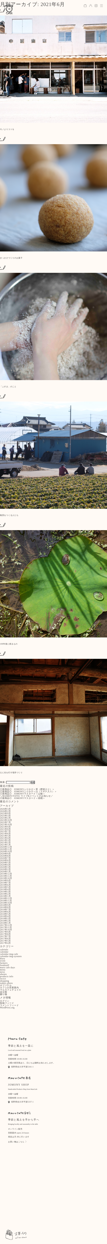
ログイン (4, 1001)
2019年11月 (6, 876)
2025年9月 (5, 813)
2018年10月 (6, 903)
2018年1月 (5, 923)
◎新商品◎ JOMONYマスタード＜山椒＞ (22, 793)
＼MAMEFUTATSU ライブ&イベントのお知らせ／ (26, 796)
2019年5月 (5, 887)
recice (3, 978)
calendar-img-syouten (11, 956)
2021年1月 (5, 844)
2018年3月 (5, 918)
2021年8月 (5, 829)
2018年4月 (5, 916)
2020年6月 (5, 860)
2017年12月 (6, 925)
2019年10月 (6, 878)
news (2, 972)
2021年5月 (5, 836)
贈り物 (3, 994)
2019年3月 (5, 891)
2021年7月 (5, 831)
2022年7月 (5, 822)
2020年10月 (6, 851)
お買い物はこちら (17, 1142)
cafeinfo (4, 949)
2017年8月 (5, 934)
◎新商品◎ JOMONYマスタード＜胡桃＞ (22, 798)
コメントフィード (9, 1005)
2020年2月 (5, 869)
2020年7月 (5, 858)
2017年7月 (5, 936)
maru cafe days (7, 967)
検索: (2, 782)
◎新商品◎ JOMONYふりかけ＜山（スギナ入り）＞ (28, 791)
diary (2, 958)
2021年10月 (6, 824)
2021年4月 (5, 838)
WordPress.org (7, 1007)
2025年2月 (5, 818)
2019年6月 (5, 885)
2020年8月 (5, 856)
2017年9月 (5, 932)
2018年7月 (5, 909)
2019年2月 (5, 894)
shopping (4, 981)
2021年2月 (5, 842)
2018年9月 (5, 905)
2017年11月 (6, 927)
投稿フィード (7, 1003)
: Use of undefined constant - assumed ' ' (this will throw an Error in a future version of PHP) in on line (53, 68)
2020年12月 (6, 847)
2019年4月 (5, 889)
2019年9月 (5, 880)
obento (3, 974)
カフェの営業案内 (9, 987)
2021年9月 (5, 827)
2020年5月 (5, 862)
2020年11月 (6, 849)
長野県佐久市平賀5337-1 (21, 1102)
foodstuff (4, 965)
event (2, 961)
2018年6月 (5, 912)
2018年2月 (5, 920)
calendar (4, 952)
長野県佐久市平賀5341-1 (21, 1067)
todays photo (6, 983)
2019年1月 (5, 896)
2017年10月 (6, 929)
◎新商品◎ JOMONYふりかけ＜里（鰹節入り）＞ (27, 789)
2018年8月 (5, 907)
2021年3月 (5, 840)
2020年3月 (5, 867)
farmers (4, 963)
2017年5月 (5, 941)
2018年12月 (6, 898)
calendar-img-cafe (9, 954)
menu (2, 970)
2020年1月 (5, 871)
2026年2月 (5, 811)
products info (6, 976)
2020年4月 (5, 865)
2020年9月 (5, 853)
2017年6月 (5, 938)
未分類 (3, 992)
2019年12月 (6, 874)
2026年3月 (5, 809)
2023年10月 (6, 820)
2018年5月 (5, 914)
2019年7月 (5, 882)
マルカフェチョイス (10, 990)
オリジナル (6, 985)
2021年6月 (5, 833)
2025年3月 (5, 815)
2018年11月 (6, 900)
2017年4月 (5, 943)
